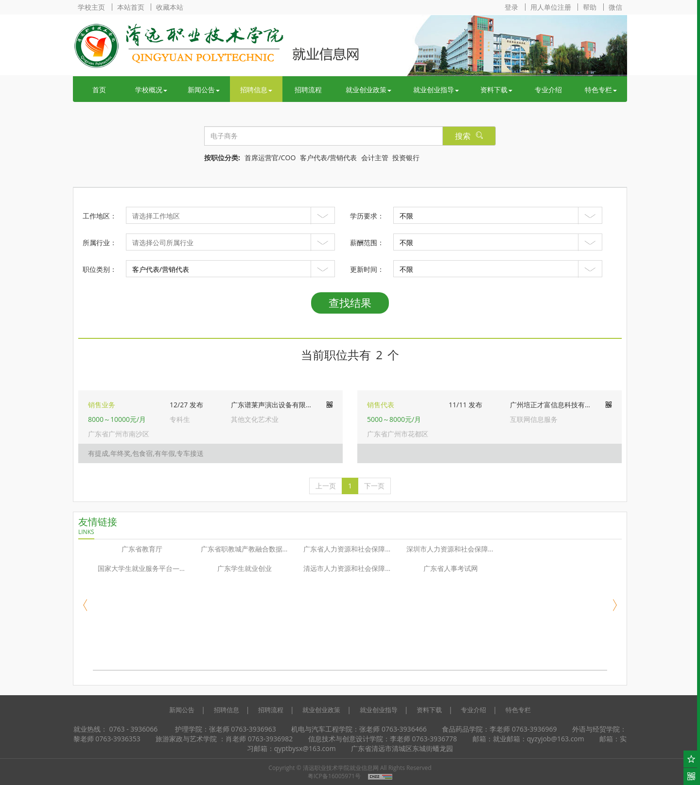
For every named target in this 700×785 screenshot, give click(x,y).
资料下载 (496, 89)
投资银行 (406, 157)
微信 (615, 7)
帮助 (589, 7)
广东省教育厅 (142, 548)
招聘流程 (308, 89)
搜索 (469, 136)
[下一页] (374, 486)
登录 (511, 7)
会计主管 (374, 157)
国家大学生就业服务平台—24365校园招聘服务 (144, 568)
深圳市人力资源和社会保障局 (450, 548)
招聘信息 (256, 89)
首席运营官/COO (270, 157)
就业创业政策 (368, 89)
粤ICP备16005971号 (334, 776)
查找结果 (350, 302)
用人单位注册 (550, 7)
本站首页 (130, 7)
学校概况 (151, 89)
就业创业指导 (436, 89)
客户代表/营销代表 (328, 157)
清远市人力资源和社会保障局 (347, 568)
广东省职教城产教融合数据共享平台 (247, 548)
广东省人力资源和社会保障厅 (347, 548)
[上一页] (325, 486)
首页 (99, 89)
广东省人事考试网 (450, 568)
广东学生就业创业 (244, 568)
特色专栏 (601, 89)
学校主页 (91, 7)
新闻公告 (204, 89)
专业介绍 (548, 89)
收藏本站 (169, 7)
